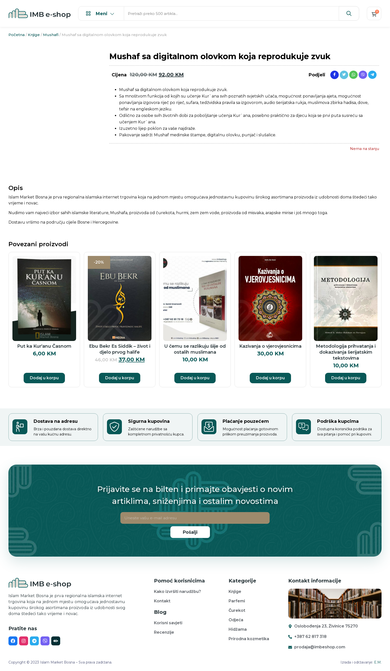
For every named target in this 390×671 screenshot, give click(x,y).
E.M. (378, 662)
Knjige (34, 34)
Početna (16, 34)
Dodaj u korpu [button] (44, 378)
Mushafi (50, 34)
